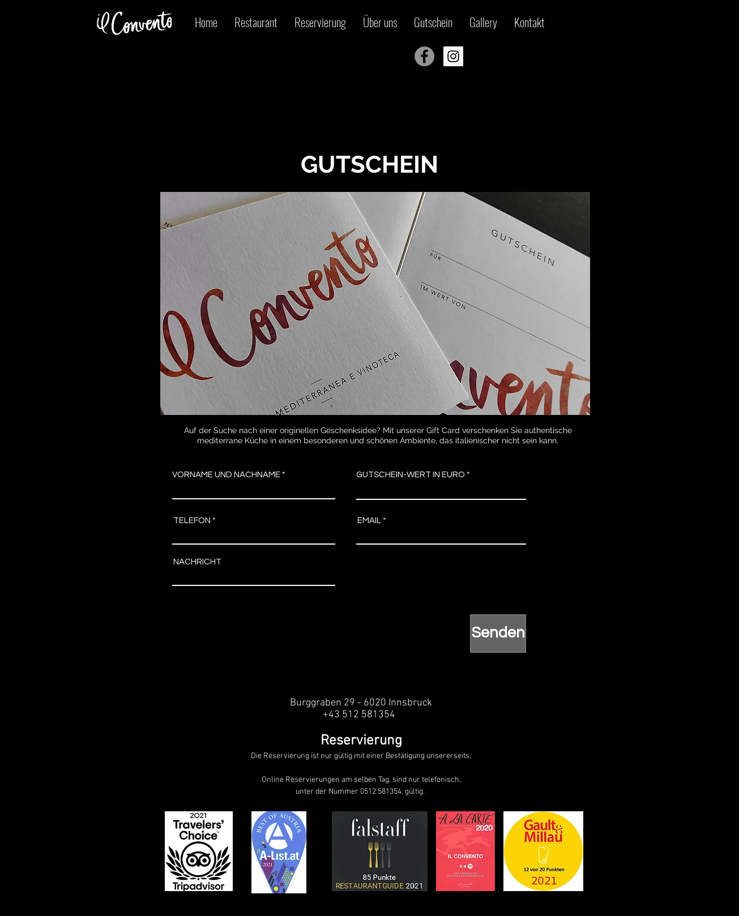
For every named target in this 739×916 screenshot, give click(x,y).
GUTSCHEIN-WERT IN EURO (410, 474)
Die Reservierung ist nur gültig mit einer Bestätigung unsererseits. (361, 756)
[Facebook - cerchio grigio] (424, 56)
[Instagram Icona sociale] (453, 56)
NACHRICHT (197, 562)
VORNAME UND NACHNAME (226, 474)
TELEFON (192, 520)
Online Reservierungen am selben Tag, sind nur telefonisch (360, 780)
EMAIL (369, 520)
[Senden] (498, 633)
